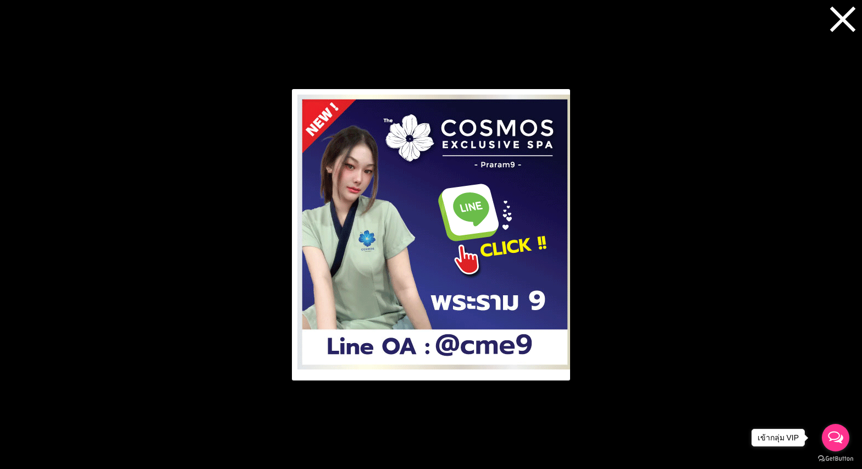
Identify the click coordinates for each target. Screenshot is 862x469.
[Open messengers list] (835, 437)
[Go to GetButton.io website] (835, 458)
